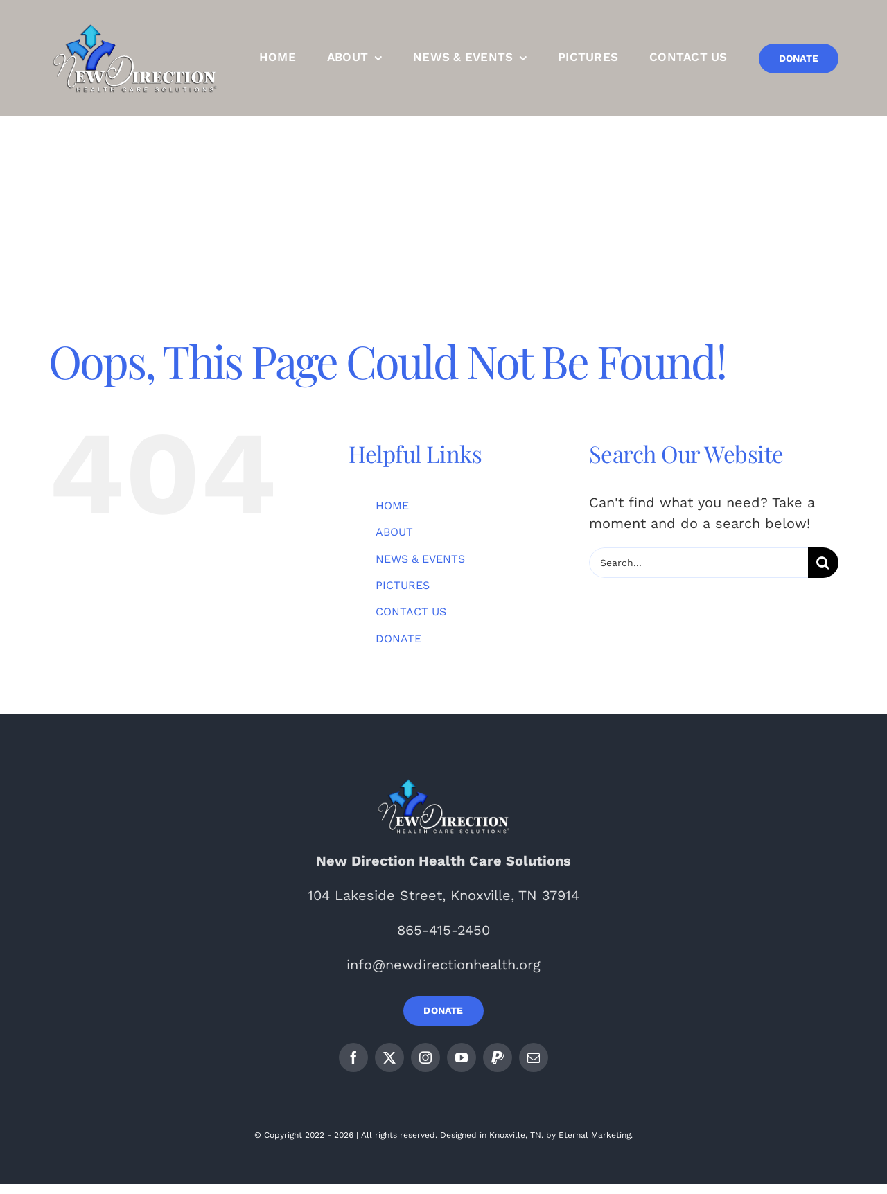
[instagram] (425, 1057)
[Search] (823, 562)
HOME (392, 505)
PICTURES (403, 585)
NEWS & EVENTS (420, 558)
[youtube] (461, 1057)
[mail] (533, 1057)
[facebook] (353, 1057)
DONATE (398, 638)
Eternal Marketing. (596, 1135)
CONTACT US (411, 611)
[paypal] (497, 1057)
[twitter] (389, 1057)
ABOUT (394, 531)
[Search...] (698, 562)
